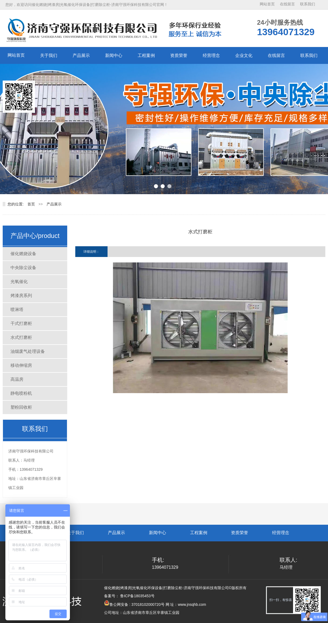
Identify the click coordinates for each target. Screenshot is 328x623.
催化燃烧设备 (23, 253)
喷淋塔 (16, 309)
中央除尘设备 (23, 267)
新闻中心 (113, 55)
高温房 (16, 379)
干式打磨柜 (21, 323)
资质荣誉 (178, 55)
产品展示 (81, 55)
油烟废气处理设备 (27, 351)
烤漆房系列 (21, 295)
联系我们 (307, 4)
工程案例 (146, 55)
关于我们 (48, 55)
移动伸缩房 (21, 365)
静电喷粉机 (21, 393)
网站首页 (267, 4)
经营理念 (211, 55)
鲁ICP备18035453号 (137, 596)
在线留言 (287, 4)
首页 (31, 204)
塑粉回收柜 (21, 407)
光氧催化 (19, 281)
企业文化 (243, 55)
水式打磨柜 (21, 337)
